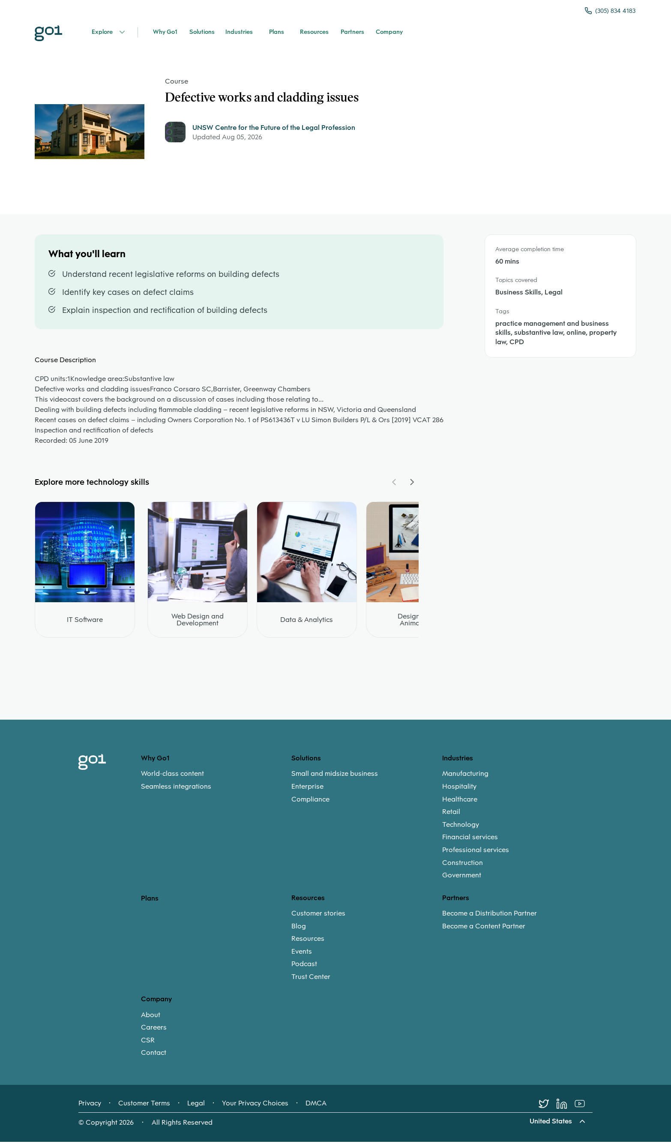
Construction (462, 864)
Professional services (475, 851)
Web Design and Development (197, 622)
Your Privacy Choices (255, 1105)
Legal (196, 1105)
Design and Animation (416, 622)
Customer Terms (144, 1105)
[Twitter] (548, 1106)
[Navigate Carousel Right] (411, 483)
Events (301, 953)
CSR (148, 1042)
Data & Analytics (306, 622)
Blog (298, 928)
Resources (307, 941)
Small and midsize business (334, 776)
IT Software (85, 622)
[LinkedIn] (566, 1106)
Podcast (304, 966)
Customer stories (318, 915)
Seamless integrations (176, 788)
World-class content (172, 776)
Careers (154, 1029)
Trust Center (310, 978)
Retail (451, 814)
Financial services (470, 839)
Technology (460, 826)
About (150, 1016)
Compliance (310, 801)
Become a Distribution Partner (489, 915)
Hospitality (459, 788)
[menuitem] (216, 782)
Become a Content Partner (483, 928)
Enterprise (307, 788)
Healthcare (459, 801)
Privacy (89, 1105)
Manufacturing (465, 776)
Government (461, 877)
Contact (153, 1055)
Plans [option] (150, 900)
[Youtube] (584, 1106)
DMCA (316, 1105)
